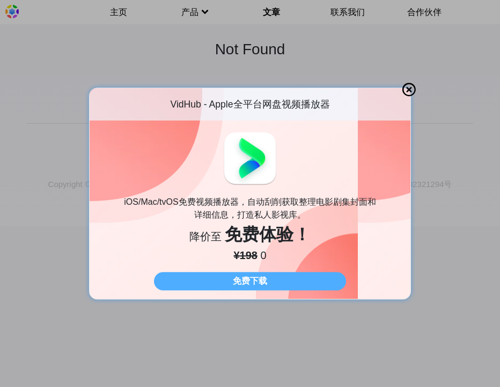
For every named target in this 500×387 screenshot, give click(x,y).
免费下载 (250, 280)
